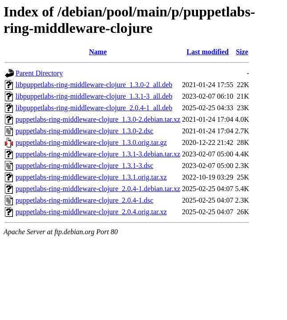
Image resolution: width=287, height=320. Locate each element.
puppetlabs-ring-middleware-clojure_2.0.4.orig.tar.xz (91, 212)
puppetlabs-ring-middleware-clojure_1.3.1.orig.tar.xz (91, 177)
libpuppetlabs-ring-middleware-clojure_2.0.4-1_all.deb (94, 108)
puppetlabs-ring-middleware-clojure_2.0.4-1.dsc (85, 200)
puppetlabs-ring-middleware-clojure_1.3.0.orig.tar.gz (91, 142)
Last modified (207, 52)
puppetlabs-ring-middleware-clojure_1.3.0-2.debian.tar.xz (98, 119)
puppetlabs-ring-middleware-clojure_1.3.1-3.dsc (85, 165)
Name (98, 52)
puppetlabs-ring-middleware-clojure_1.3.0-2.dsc (85, 131)
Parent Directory (39, 73)
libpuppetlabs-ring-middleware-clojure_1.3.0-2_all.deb (94, 84)
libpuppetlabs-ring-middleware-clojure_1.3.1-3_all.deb (94, 96)
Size (242, 52)
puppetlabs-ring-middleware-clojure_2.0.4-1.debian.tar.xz (98, 188)
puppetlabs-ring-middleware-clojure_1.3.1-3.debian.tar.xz (98, 154)
